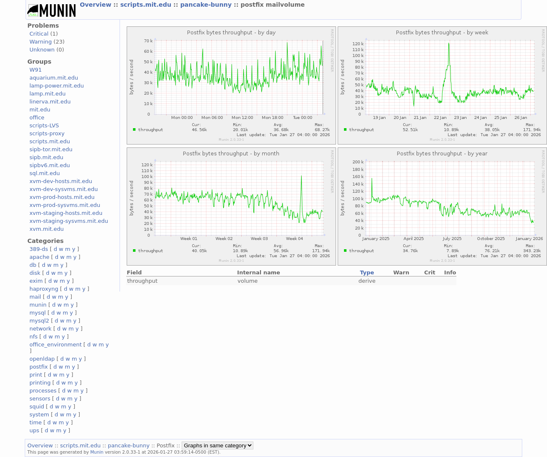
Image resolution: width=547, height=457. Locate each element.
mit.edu (39, 109)
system (39, 414)
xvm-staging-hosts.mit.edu (65, 213)
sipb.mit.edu (46, 157)
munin (38, 305)
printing (39, 383)
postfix (38, 367)
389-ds (38, 249)
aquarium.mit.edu (53, 78)
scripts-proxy (47, 133)
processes (43, 390)
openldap (42, 359)
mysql (37, 313)
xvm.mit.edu (46, 229)
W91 (35, 70)
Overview (96, 4)
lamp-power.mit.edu (56, 86)
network (40, 328)
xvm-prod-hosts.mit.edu (61, 197)
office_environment (55, 344)
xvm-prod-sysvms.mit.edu (64, 205)
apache (39, 257)
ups (34, 430)
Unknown (42, 49)
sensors (39, 398)
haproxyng (43, 289)
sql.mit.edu (44, 173)
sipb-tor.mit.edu (51, 149)
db (32, 265)
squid (36, 406)
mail (35, 297)
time (35, 422)
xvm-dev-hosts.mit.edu (60, 181)
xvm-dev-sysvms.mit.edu (63, 189)
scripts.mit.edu (147, 4)
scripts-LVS (44, 125)
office (36, 117)
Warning (40, 42)
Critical (38, 34)
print (35, 375)
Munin (97, 451)
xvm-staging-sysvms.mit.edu (68, 221)
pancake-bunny (207, 4)
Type (367, 272)
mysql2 (39, 321)
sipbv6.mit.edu (49, 165)
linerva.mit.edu (49, 101)
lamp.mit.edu (47, 93)
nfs (33, 336)
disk (34, 273)
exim (36, 281)
